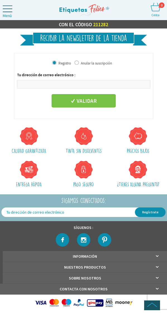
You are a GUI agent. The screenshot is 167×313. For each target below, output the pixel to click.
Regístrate (150, 212)
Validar (83, 100)
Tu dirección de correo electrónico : (46, 75)
